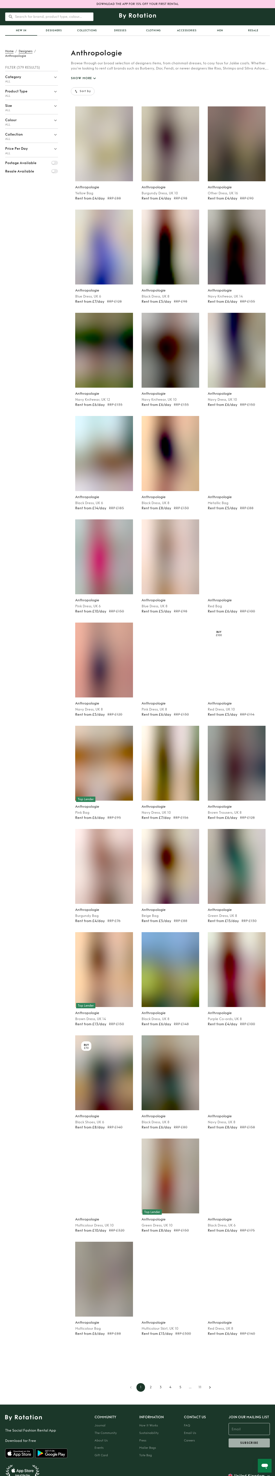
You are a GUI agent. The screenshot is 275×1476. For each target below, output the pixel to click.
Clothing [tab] (153, 30)
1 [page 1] (140, 1387)
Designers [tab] (54, 30)
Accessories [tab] (187, 30)
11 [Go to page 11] (200, 1387)
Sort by (82, 91)
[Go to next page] (210, 1387)
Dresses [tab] (120, 30)
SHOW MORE (84, 78)
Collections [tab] (87, 30)
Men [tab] (220, 30)
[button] (31, 78)
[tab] (21, 30)
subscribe (249, 1442)
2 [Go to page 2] (150, 1387)
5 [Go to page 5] (180, 1387)
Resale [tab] (253, 30)
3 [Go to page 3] (160, 1387)
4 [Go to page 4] (170, 1387)
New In (21, 30)
